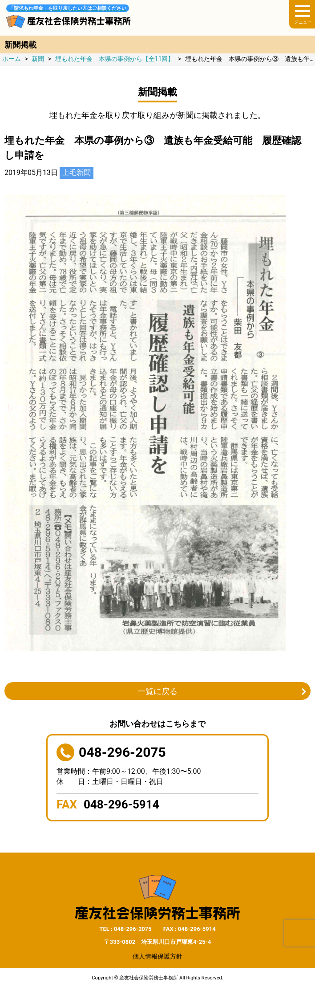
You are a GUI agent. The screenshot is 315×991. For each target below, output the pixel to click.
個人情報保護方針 (157, 956)
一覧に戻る (157, 691)
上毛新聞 (76, 172)
